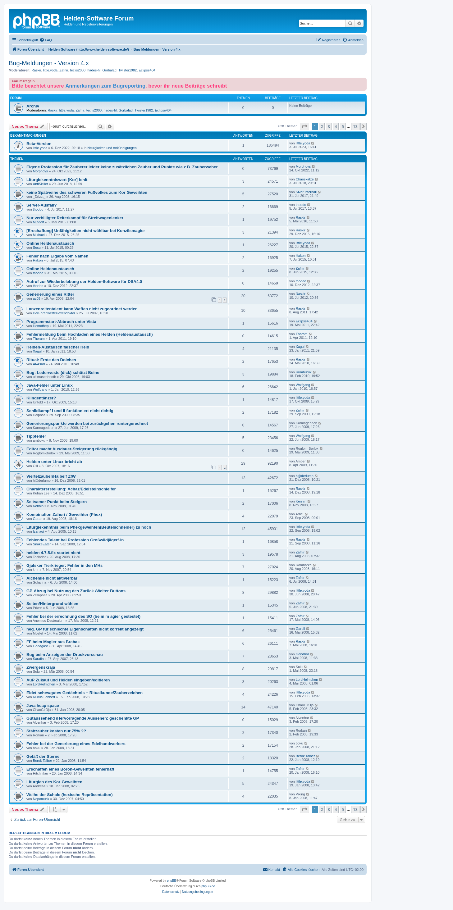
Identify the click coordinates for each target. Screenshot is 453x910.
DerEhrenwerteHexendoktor (54, 313)
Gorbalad (110, 70)
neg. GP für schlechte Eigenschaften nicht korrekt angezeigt (85, 629)
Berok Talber (42, 760)
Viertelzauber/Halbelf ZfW (51, 476)
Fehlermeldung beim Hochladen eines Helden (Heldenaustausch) (89, 334)
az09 (36, 298)
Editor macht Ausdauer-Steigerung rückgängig (71, 449)
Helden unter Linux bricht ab (54, 461)
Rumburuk (304, 372)
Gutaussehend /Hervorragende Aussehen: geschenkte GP (82, 718)
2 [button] (322, 126)
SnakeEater (42, 544)
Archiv (32, 106)
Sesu (37, 247)
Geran (38, 519)
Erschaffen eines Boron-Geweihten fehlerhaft (70, 769)
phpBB (171, 880)
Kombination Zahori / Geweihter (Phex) (64, 514)
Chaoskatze (305, 179)
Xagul (37, 351)
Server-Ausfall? (41, 205)
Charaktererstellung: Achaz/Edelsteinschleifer (71, 489)
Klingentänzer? (41, 398)
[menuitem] (45, 40)
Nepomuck (41, 799)
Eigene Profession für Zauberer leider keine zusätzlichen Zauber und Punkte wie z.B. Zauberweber (122, 167)
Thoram (39, 338)
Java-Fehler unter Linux (49, 385)
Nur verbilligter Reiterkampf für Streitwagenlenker (74, 218)
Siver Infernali (306, 192)
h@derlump (304, 476)
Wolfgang (40, 389)
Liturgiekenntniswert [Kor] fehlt (56, 179)
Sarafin (38, 659)
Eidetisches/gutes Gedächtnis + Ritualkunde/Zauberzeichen (84, 692)
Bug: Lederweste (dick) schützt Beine (62, 372)
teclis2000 (78, 70)
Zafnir (63, 70)
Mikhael (39, 235)
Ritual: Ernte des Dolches (51, 359)
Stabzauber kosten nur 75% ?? (56, 731)
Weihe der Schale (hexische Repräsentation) (69, 794)
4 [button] (336, 126)
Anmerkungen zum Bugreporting (105, 86)
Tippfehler (36, 436)
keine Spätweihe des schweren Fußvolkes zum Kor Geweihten (86, 192)
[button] (304, 126)
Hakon (38, 260)
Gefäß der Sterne (42, 756)
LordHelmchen (44, 684)
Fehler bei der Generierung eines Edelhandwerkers (76, 743)
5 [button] (343, 126)
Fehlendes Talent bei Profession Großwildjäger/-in (75, 540)
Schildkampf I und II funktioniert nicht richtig (69, 410)
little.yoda (50, 70)
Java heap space (42, 705)
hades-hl (93, 70)
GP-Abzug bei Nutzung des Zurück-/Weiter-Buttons (76, 591)
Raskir (36, 70)
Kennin (38, 506)
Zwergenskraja (40, 667)
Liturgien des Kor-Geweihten (54, 782)
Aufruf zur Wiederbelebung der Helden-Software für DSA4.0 (84, 281)
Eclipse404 (147, 70)
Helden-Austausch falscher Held (57, 347)
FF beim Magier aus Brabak (53, 641)
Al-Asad (39, 364)
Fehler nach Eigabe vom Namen (57, 256)
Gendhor (302, 654)
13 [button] (355, 126)
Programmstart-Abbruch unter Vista (61, 321)
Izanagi (38, 531)
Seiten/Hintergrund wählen (52, 603)
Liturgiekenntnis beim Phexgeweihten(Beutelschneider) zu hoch (88, 527)
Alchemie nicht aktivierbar (51, 578)
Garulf (300, 628)
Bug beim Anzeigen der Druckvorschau (64, 654)
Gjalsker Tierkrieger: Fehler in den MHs (64, 565)
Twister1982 (127, 70)
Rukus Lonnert (44, 697)
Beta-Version (39, 143)
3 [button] (329, 126)
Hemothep (41, 326)
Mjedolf (38, 222)
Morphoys (40, 171)
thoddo (38, 209)
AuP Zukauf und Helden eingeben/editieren (68, 680)
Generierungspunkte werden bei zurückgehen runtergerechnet (87, 423)
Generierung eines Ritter (50, 294)
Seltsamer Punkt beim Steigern (56, 501)
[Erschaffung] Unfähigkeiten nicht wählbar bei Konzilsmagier (85, 230)
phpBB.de (208, 886)
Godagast (40, 646)
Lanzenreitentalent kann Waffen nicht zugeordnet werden (82, 309)
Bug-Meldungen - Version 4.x (49, 63)
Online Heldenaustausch (50, 243)
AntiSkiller (40, 184)
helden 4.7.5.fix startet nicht (53, 552)
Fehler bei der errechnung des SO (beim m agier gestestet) (83, 616)
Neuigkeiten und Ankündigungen (111, 148)
